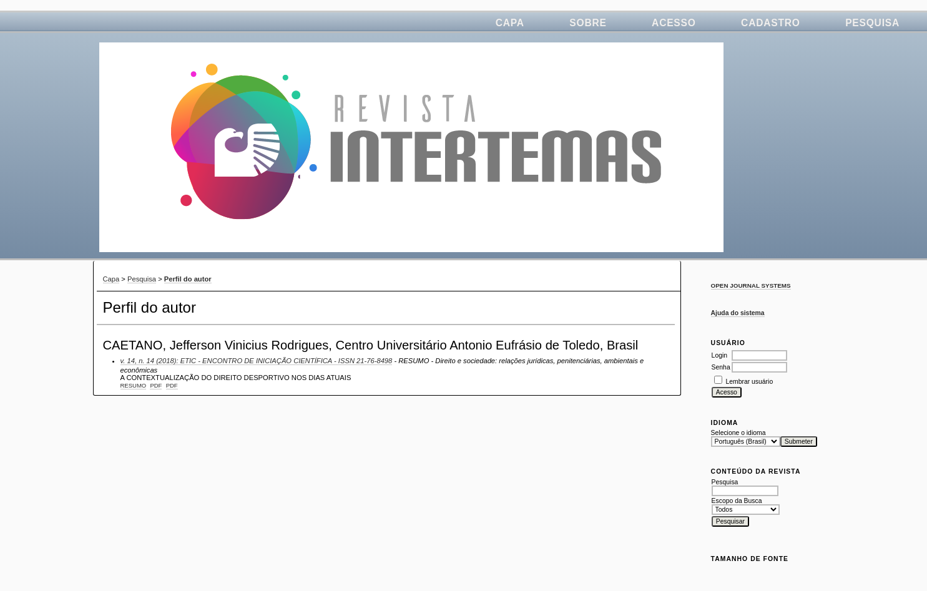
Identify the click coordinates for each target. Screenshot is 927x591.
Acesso (674, 22)
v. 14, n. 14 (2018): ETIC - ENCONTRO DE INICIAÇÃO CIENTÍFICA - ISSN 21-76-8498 (256, 360)
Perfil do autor (188, 279)
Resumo (133, 385)
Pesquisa (872, 22)
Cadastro (770, 22)
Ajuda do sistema (738, 313)
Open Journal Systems (751, 285)
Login (719, 355)
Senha (721, 367)
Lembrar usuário (749, 381)
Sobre (587, 22)
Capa (510, 22)
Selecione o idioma (738, 432)
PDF (156, 385)
